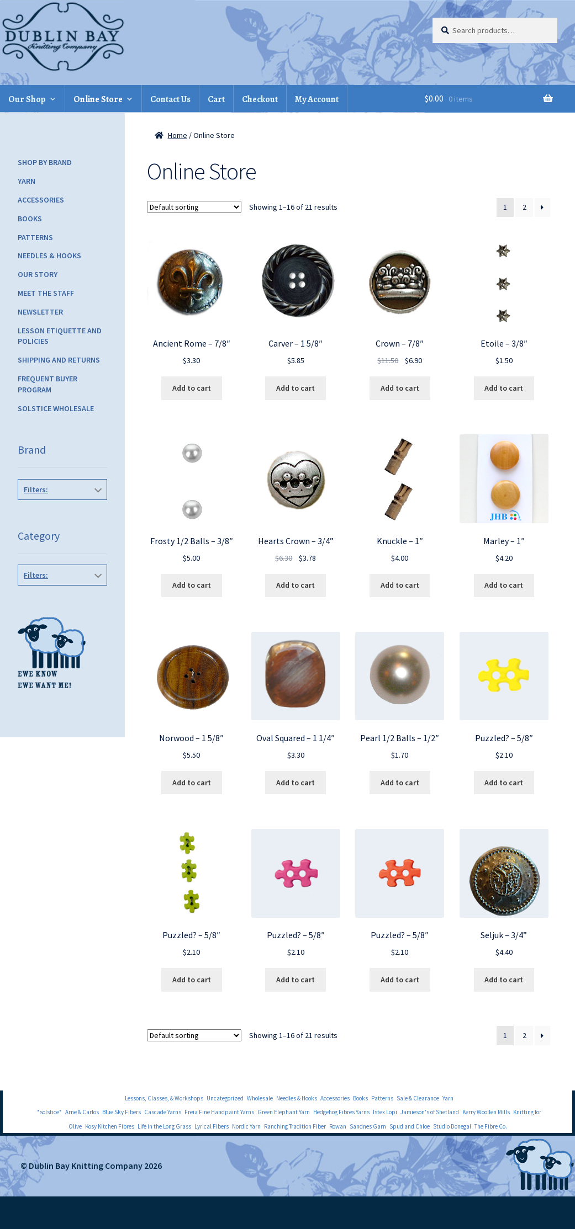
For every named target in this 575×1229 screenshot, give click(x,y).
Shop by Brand (45, 162)
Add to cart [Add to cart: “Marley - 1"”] (503, 585)
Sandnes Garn (368, 1126)
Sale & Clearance (418, 1098)
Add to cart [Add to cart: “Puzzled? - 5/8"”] (503, 783)
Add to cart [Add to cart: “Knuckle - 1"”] (400, 585)
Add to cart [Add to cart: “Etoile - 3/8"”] (503, 388)
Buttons (63, 599)
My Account (317, 99)
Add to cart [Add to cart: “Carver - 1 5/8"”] (295, 388)
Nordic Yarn (246, 1126)
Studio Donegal (452, 1126)
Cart (216, 99)
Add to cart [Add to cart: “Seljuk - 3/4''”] (503, 980)
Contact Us (170, 99)
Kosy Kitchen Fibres (109, 1126)
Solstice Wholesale (56, 408)
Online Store (98, 99)
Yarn (26, 181)
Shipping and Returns (59, 360)
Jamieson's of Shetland (429, 1112)
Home (177, 135)
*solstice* (49, 1112)
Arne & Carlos (82, 1112)
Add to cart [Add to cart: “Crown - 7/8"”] (400, 388)
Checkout (260, 99)
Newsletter (40, 312)
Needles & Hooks (49, 255)
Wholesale (260, 1098)
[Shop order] (194, 207)
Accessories (41, 200)
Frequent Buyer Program (47, 384)
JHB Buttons (63, 514)
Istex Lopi (385, 1112)
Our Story (37, 274)
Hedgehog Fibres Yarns (341, 1112)
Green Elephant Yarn (283, 1112)
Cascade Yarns (162, 1112)
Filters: (36, 489)
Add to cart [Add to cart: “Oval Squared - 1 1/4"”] (295, 783)
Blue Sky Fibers (121, 1112)
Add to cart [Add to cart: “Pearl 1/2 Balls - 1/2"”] (400, 783)
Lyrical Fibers (211, 1126)
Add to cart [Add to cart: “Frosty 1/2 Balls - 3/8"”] (191, 585)
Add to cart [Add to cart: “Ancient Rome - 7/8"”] (191, 388)
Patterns (35, 237)
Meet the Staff (46, 293)
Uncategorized (225, 1098)
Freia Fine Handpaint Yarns (219, 1112)
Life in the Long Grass (164, 1126)
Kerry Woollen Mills (486, 1112)
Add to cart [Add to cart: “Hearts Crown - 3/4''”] (295, 585)
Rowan (337, 1126)
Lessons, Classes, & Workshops (164, 1098)
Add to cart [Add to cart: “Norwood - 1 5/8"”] (191, 783)
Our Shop (27, 99)
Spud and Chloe (409, 1126)
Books (30, 219)
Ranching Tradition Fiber (295, 1126)
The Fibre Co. (490, 1126)
